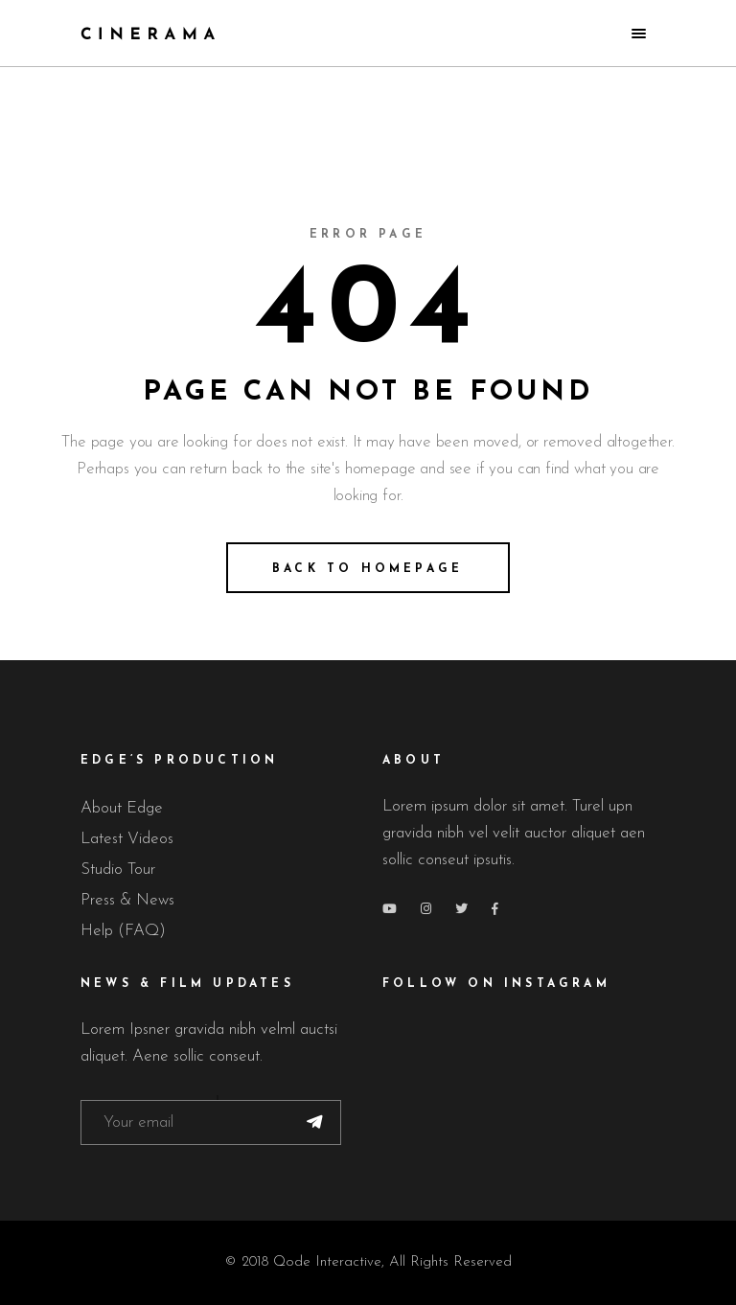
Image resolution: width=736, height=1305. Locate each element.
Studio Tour (117, 869)
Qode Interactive (327, 1262)
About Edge (121, 808)
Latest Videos (126, 839)
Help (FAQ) (123, 931)
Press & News (127, 900)
